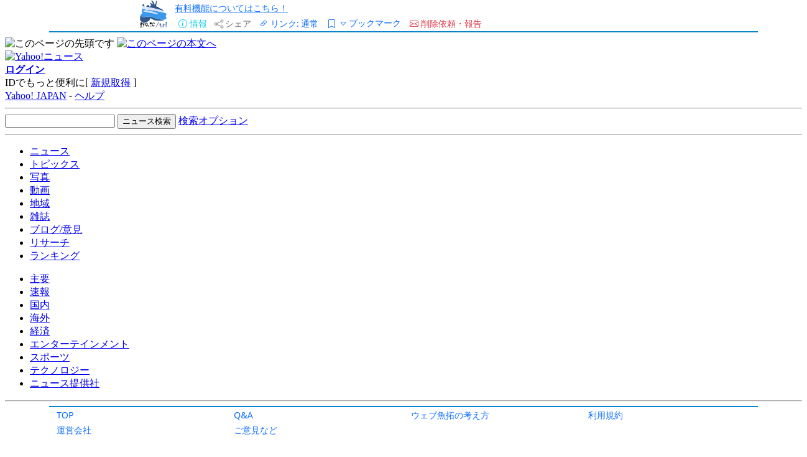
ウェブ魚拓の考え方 (450, 415)
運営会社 (74, 430)
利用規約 (605, 415)
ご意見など (255, 430)
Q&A (243, 415)
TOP (65, 415)
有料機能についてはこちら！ (231, 8)
